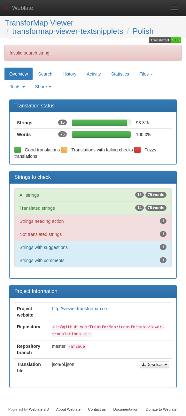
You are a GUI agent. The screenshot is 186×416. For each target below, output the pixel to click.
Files (146, 74)
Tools (17, 86)
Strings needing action (93, 221)
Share (43, 86)
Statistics (120, 74)
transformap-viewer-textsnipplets (67, 31)
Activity (94, 74)
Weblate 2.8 (39, 409)
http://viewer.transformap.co (79, 308)
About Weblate (68, 409)
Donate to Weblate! (162, 409)
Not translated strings (93, 234)
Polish (143, 31)
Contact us (97, 409)
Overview (18, 74)
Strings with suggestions (93, 247)
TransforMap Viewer (39, 22)
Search (45, 74)
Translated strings (93, 208)
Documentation (125, 409)
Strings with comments (93, 260)
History (70, 74)
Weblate (19, 8)
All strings (93, 195)
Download (154, 364)
